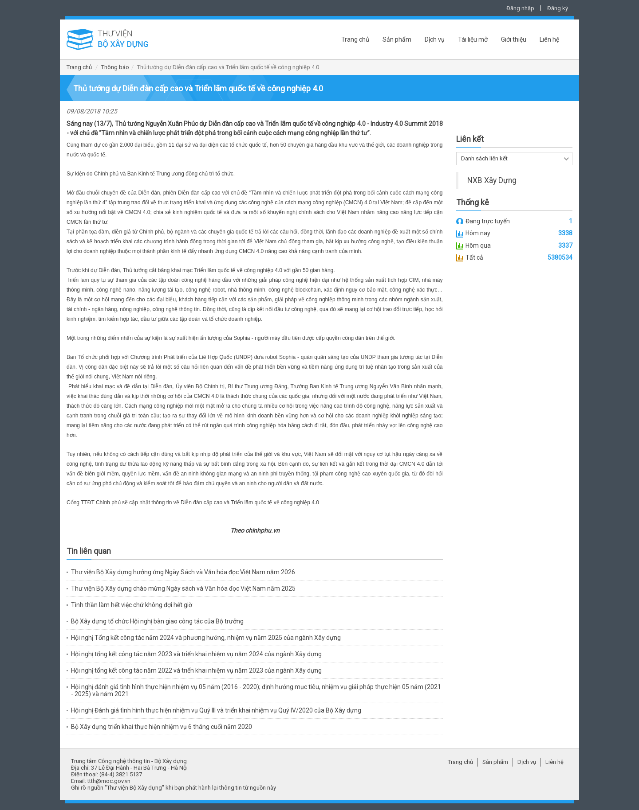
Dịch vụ (435, 39)
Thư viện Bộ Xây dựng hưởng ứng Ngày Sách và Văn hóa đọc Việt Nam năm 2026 (183, 572)
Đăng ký (557, 8)
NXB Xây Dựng (492, 180)
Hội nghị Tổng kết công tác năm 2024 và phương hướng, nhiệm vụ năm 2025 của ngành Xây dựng (206, 637)
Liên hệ (549, 39)
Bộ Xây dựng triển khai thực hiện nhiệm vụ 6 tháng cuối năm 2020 (161, 726)
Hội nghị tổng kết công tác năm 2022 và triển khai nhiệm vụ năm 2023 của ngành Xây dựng (196, 670)
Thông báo (115, 67)
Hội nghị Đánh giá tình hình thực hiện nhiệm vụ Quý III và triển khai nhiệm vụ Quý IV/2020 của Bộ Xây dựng (216, 710)
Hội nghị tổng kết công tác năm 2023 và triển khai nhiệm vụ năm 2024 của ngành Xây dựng (196, 654)
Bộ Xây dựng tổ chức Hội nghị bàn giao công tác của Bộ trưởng (157, 621)
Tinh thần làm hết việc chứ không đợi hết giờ (131, 604)
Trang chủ (355, 39)
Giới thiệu (513, 39)
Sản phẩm (397, 39)
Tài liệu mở (473, 39)
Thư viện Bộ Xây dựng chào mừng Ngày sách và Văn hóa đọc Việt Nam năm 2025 (183, 588)
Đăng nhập (520, 8)
